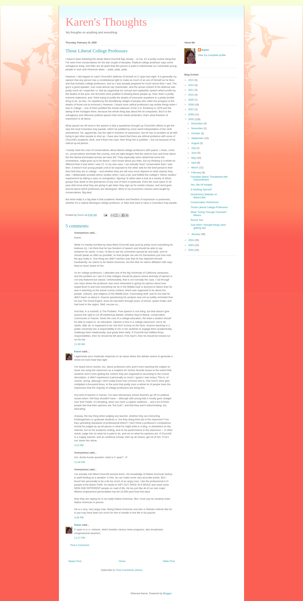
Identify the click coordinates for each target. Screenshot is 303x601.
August (195, 143)
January (196, 234)
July (194, 148)
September (197, 138)
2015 (191, 80)
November (197, 128)
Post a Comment (79, 545)
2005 (191, 119)
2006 (191, 114)
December (197, 123)
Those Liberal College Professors (209, 207)
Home (122, 561)
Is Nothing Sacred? (201, 189)
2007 (191, 109)
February (196, 172)
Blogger (167, 593)
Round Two (197, 220)
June (194, 152)
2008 (191, 104)
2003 (191, 245)
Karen (77, 351)
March (195, 167)
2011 (191, 89)
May (194, 157)
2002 (191, 249)
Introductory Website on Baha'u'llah (204, 196)
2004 (191, 240)
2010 (191, 94)
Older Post (169, 561)
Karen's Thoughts (106, 21)
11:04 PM (79, 462)
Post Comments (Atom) (129, 570)
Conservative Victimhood (204, 202)
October (196, 133)
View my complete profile (212, 55)
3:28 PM (78, 517)
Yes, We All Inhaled (201, 184)
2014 (191, 85)
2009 (191, 99)
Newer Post (74, 561)
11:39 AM (79, 344)
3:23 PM (78, 445)
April (194, 162)
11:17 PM (79, 537)
